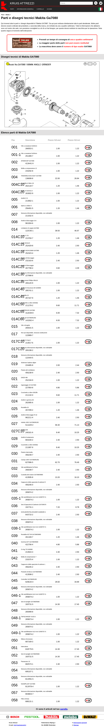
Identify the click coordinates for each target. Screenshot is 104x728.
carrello (63, 709)
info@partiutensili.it (20, 725)
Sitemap (76, 725)
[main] (52, 363)
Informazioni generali (80, 722)
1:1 (90, 64)
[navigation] (49, 9)
